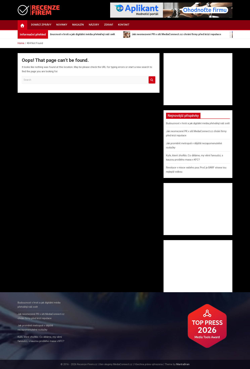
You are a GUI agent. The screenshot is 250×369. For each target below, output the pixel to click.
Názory (94, 24)
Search (152, 80)
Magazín (78, 24)
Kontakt (123, 24)
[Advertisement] (198, 79)
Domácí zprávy (41, 24)
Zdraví (108, 24)
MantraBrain (183, 364)
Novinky (61, 24)
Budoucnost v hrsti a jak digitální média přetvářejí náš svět (198, 123)
